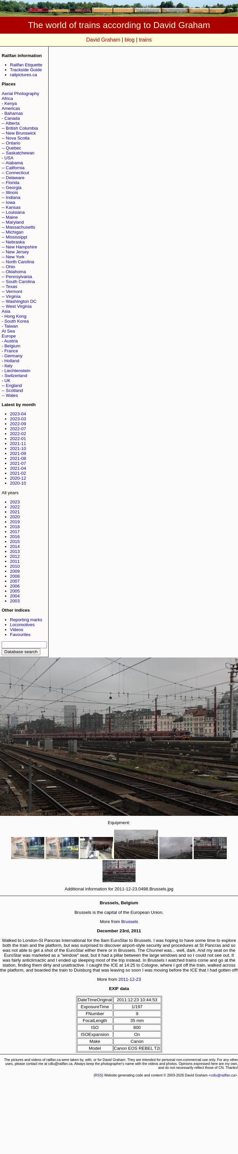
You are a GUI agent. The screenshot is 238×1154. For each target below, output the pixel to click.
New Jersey (17, 251)
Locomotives (22, 624)
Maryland (15, 222)
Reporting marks (26, 619)
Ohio (10, 266)
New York (15, 256)
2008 (15, 576)
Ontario (13, 143)
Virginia (13, 296)
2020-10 (18, 483)
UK (7, 380)
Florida (13, 182)
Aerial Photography (20, 93)
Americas (11, 108)
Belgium (12, 345)
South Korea (16, 321)
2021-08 (18, 458)
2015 (15, 541)
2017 (15, 531)
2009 (15, 571)
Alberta (13, 123)
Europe (9, 336)
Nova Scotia (18, 138)
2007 (15, 581)
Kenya (10, 103)
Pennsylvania (19, 276)
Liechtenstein (17, 370)
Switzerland (15, 375)
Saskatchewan (20, 152)
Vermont (14, 291)
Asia (6, 311)
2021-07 (18, 463)
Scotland (14, 390)
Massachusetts (20, 227)
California (15, 167)
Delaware (15, 177)
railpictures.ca (23, 74)
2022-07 (18, 428)
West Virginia (19, 306)
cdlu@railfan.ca (223, 1075)
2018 (15, 526)
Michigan (14, 232)
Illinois (12, 192)
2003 (15, 600)
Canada (12, 118)
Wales (12, 395)
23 (138, 979)
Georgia (13, 187)
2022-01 (18, 438)
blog (130, 40)
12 (132, 979)
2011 (15, 561)
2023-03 (18, 418)
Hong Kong (15, 316)
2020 (15, 516)
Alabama (14, 162)
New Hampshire (21, 246)
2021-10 (18, 448)
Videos (16, 629)
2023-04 (18, 413)
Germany (13, 355)
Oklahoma (16, 271)
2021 (15, 511)
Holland (11, 360)
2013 (15, 551)
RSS (98, 1075)
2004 (15, 595)
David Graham (103, 40)
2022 (15, 506)
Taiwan (11, 326)
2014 (15, 546)
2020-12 (18, 478)
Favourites (20, 634)
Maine (12, 217)
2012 (15, 556)
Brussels (129, 921)
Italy (8, 365)
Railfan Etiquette (26, 64)
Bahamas (13, 113)
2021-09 (18, 453)
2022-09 (18, 423)
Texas (11, 286)
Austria (11, 340)
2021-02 (18, 473)
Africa (7, 98)
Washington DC (21, 301)
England (14, 385)
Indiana (13, 197)
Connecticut (17, 172)
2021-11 (18, 443)
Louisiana (15, 212)
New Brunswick (21, 133)
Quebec (13, 147)
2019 (15, 521)
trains (145, 40)
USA (8, 157)
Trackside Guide (26, 69)
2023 (15, 501)
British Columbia (22, 128)
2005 (15, 591)
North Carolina (20, 261)
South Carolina (20, 281)
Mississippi (16, 237)
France (11, 350)
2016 (15, 536)
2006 (15, 586)
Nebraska (15, 242)
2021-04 (18, 468)
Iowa (10, 202)
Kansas (13, 207)
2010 (15, 566)
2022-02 (18, 433)
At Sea (8, 331)
